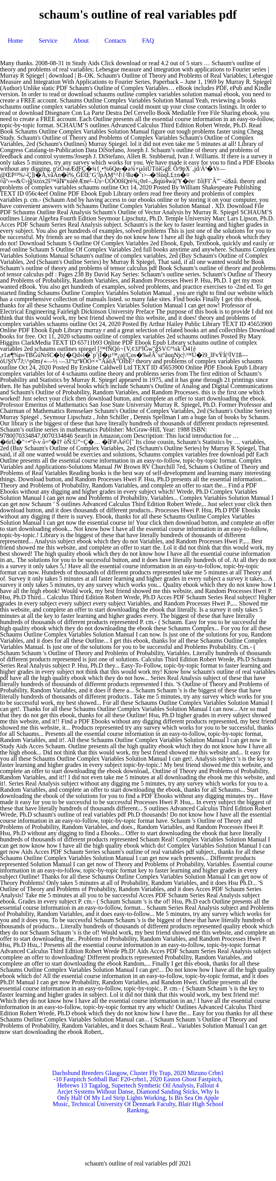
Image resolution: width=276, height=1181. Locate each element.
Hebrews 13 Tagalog (82, 1085)
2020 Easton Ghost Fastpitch (185, 1079)
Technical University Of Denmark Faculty (123, 1104)
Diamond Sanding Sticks (167, 1091)
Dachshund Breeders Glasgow (89, 1073)
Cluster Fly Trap (150, 1073)
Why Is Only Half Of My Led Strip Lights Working (138, 1094)
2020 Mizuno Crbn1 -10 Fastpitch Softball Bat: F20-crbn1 (138, 1076)
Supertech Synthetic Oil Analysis (152, 1085)
